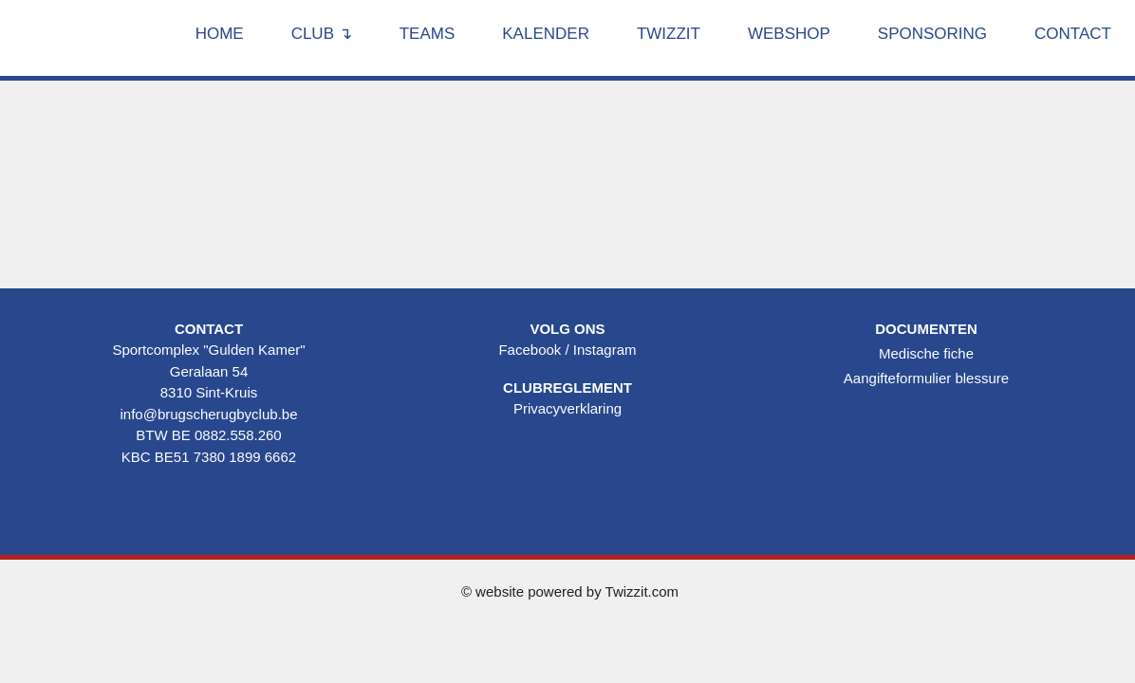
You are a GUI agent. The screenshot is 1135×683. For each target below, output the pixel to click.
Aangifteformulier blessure (926, 378)
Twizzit (668, 34)
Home (219, 34)
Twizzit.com (642, 591)
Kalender (545, 34)
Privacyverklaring (567, 408)
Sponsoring (932, 34)
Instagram (605, 350)
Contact (1072, 34)
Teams (428, 34)
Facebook (529, 350)
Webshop (789, 34)
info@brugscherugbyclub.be (208, 414)
